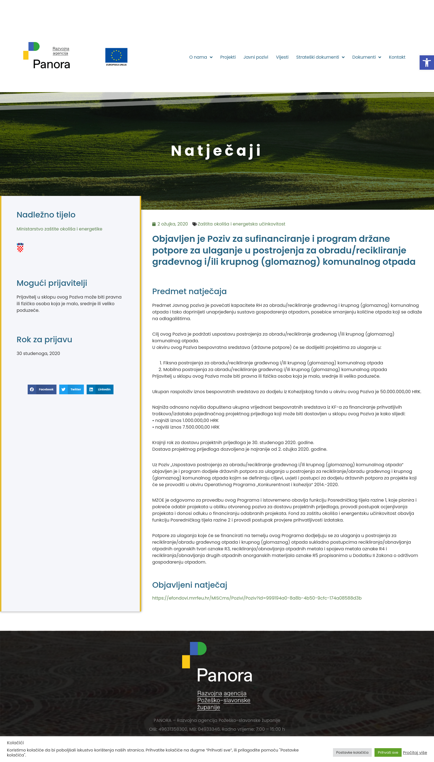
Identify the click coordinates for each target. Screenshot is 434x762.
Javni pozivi (255, 57)
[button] (427, 62)
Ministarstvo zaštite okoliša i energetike (59, 229)
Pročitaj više (415, 752)
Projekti (228, 57)
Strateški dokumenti (320, 57)
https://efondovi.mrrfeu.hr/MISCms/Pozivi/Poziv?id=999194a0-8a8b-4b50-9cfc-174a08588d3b (257, 598)
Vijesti (282, 57)
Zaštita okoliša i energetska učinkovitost (241, 224)
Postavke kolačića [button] (352, 752)
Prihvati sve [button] (388, 752)
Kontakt (397, 57)
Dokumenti (366, 57)
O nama (201, 57)
